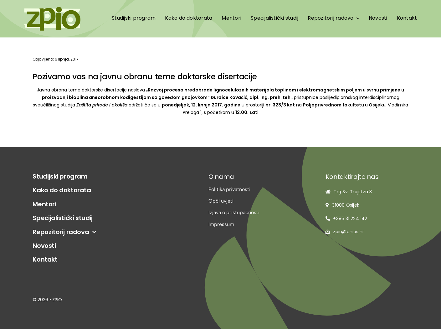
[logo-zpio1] (52, 9)
